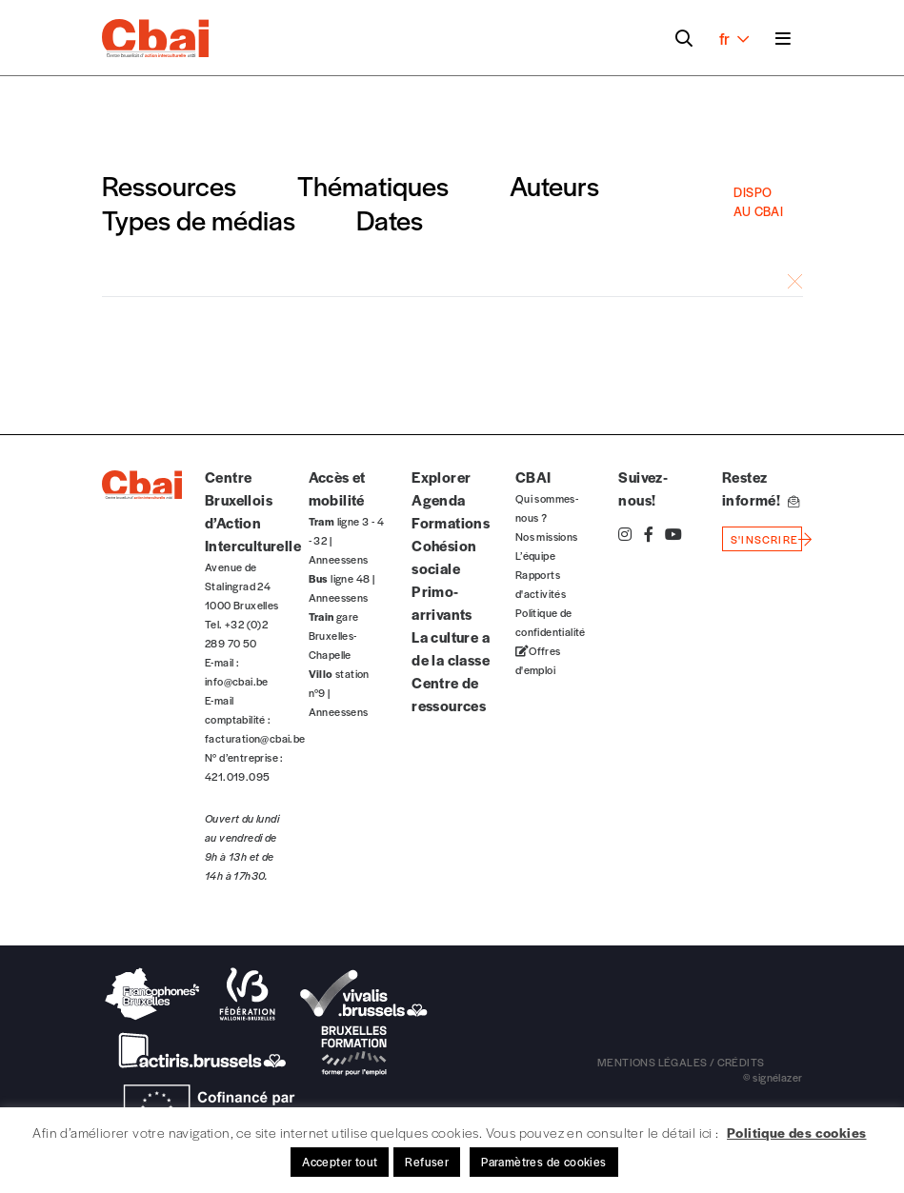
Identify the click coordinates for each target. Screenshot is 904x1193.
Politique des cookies (796, 1132)
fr (734, 38)
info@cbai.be (237, 680)
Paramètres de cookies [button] (543, 1161)
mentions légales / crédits (680, 1061)
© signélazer (773, 1076)
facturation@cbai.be (255, 738)
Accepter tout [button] (339, 1161)
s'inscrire (764, 539)
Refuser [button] (427, 1161)
